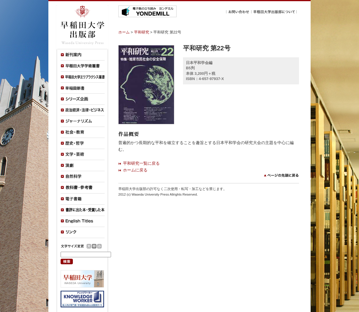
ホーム (124, 32)
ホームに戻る (135, 170)
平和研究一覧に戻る (141, 163)
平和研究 (141, 32)
